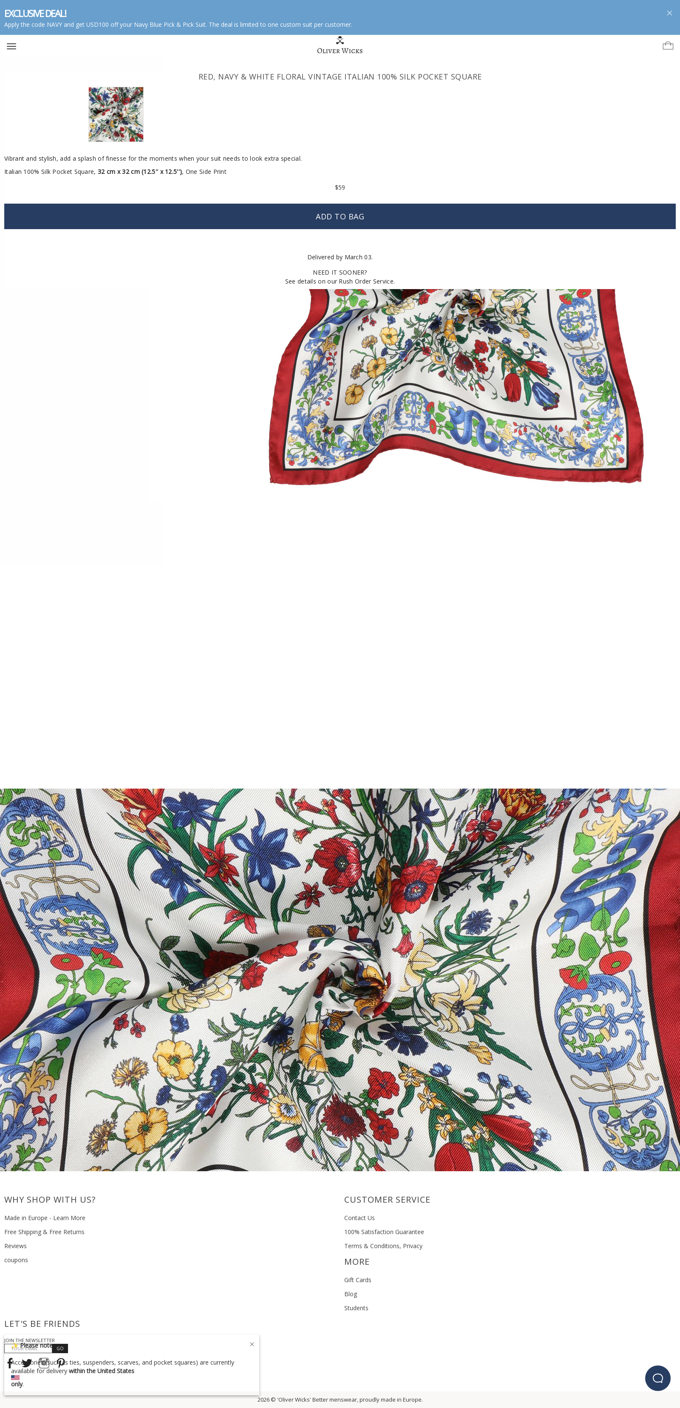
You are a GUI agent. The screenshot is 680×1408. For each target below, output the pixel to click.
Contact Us (359, 1218)
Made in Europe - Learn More (44, 1218)
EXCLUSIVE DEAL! (35, 13)
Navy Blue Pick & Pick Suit (170, 24)
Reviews (15, 1246)
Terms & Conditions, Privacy (383, 1246)
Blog (350, 1294)
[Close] (252, 1343)
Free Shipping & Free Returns (44, 1232)
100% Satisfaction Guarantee (384, 1232)
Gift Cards (357, 1280)
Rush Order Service (366, 281)
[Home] (340, 45)
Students (356, 1308)
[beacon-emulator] (658, 1378)
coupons (16, 1260)
